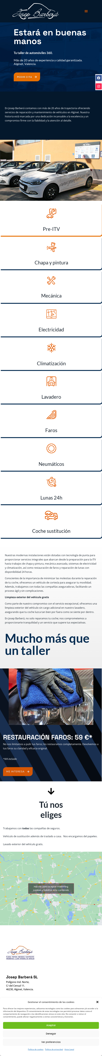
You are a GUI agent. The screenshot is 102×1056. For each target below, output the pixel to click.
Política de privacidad (54, 1049)
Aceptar (51, 1025)
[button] (97, 1002)
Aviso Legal (69, 1049)
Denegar (51, 1033)
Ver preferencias (51, 1042)
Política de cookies (35, 1049)
